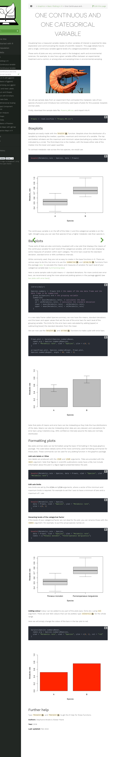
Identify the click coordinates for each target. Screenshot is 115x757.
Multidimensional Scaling (15, 106)
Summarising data (72, 285)
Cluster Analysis (12, 113)
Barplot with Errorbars (14, 98)
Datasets (6, 141)
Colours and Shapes (13, 95)
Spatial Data (8, 120)
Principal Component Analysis (17, 109)
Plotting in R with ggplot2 (14, 81)
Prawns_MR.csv (82, 127)
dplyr (98, 280)
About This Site (9, 42)
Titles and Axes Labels (14, 91)
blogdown (20, 161)
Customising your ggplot (15, 88)
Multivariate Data (10, 102)
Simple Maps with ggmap (15, 127)
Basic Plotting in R (11, 64)
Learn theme (16, 164)
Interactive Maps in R (14, 131)
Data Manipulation (10, 51)
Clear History (8, 151)
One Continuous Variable (15, 67)
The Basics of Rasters (14, 123)
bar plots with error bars (91, 296)
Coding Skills (8, 55)
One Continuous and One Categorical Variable (18, 75)
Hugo (13, 161)
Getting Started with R (12, 46)
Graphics (6, 59)
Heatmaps (10, 116)
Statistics (6, 136)
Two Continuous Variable (15, 71)
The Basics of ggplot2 (14, 84)
